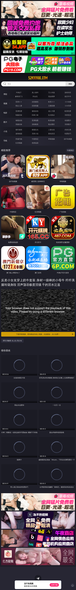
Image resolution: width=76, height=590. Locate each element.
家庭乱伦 (35, 130)
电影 (5, 112)
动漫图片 (68, 120)
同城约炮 (19, 139)
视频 (5, 103)
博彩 (5, 94)
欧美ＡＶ (51, 102)
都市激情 (19, 130)
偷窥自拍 (19, 120)
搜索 (70, 84)
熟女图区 (51, 124)
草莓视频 (51, 139)
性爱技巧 (68, 133)
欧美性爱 (68, 111)
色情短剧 (35, 143)
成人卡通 (51, 111)
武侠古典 (68, 130)
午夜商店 (35, 139)
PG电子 (19, 92)
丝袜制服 (35, 106)
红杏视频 (19, 143)
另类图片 (68, 124)
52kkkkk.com (38, 78)
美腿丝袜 (19, 124)
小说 (5, 131)
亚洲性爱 (19, 111)
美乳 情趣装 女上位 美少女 (12, 340)
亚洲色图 (35, 120)
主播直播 (51, 106)
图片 (5, 122)
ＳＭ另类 (68, 106)
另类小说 (35, 133)
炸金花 (35, 96)
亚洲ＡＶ (19, 102)
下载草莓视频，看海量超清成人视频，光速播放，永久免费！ (45, 334)
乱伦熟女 (51, 115)
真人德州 (35, 92)
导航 (5, 140)
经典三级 (35, 115)
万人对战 (51, 92)
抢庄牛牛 (68, 96)
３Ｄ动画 (68, 102)
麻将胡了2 (19, 96)
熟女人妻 (19, 106)
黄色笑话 (51, 133)
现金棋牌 (51, 96)
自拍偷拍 (35, 102)
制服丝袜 (19, 115)
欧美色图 (51, 120)
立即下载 (54, 585)
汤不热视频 (68, 139)
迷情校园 (19, 133)
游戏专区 (68, 92)
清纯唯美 (35, 124)
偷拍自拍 (35, 111)
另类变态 (68, 115)
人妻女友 (51, 130)
